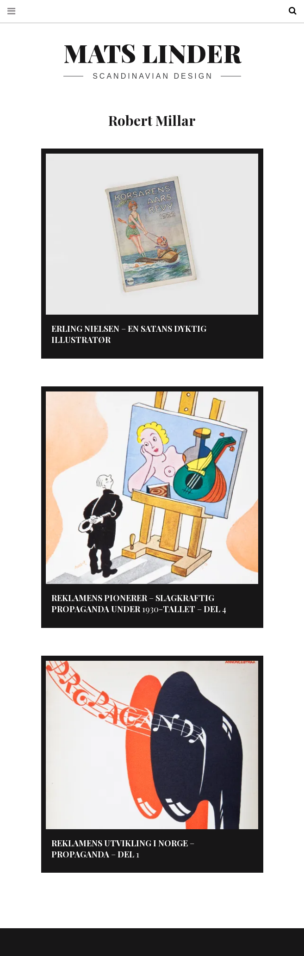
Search (289, 11)
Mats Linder (152, 52)
